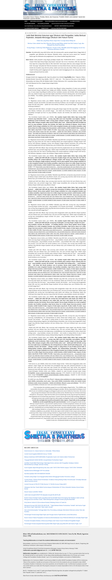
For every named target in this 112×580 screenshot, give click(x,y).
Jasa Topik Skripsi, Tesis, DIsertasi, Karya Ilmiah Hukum (38, 25)
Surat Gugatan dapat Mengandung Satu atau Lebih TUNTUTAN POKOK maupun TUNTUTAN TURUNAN (53, 467)
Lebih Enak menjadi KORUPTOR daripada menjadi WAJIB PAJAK (42, 495)
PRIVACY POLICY (44, 28)
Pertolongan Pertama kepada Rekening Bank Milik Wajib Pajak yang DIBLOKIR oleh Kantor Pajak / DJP (53, 523)
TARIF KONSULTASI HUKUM (36, 21)
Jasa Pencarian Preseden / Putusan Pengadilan (63, 23)
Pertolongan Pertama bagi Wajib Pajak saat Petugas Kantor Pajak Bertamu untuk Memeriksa (50, 514)
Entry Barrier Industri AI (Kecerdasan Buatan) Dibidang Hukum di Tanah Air (45, 502)
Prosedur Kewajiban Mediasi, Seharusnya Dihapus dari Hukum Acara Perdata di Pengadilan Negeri (52, 520)
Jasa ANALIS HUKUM (75, 21)
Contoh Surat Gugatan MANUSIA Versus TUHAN (38, 454)
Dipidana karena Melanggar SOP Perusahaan (36, 470)
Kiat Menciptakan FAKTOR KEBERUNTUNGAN (37, 473)
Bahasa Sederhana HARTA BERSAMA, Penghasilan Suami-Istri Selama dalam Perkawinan (49, 457)
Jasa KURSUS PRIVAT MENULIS (32, 28)
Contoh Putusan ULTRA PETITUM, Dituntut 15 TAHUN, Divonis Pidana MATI (45, 484)
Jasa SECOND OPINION (30, 23)
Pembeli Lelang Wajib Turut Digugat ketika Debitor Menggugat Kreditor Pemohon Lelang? (49, 476)
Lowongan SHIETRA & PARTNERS (58, 28)
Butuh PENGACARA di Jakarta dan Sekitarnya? (56, 21)
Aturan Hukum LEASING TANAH (33, 492)
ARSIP (26, 21)
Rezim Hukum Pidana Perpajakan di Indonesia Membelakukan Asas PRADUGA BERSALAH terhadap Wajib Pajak (56, 517)
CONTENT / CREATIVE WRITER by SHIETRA (64, 25)
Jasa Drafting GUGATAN (43, 23)
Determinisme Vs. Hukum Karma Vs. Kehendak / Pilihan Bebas (42, 451)
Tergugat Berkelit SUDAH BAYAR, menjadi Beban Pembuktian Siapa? (43, 460)
